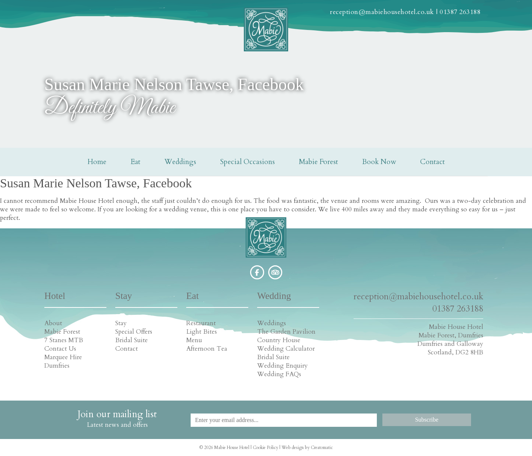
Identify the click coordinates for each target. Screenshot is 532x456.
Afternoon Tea (206, 348)
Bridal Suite (131, 340)
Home (97, 162)
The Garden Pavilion (286, 331)
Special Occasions (247, 162)
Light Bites (201, 331)
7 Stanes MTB (63, 340)
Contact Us (60, 348)
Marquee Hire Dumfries (63, 361)
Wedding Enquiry (282, 365)
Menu (194, 340)
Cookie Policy (265, 447)
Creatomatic (322, 447)
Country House (278, 340)
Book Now (379, 162)
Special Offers (133, 331)
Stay (121, 323)
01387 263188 (460, 12)
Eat (135, 162)
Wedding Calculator (286, 348)
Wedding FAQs (279, 374)
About (53, 323)
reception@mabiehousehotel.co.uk (382, 12)
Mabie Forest (318, 162)
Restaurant (201, 323)
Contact (432, 162)
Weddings (180, 162)
